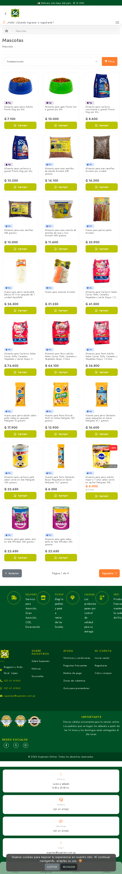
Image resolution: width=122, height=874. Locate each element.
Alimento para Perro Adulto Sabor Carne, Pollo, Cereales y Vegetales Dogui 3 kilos (61, 356)
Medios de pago (72, 673)
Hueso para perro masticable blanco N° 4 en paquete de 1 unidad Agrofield (19, 294)
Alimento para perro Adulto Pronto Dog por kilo (18, 108)
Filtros (109, 61)
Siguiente (109, 573)
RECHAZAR (69, 867)
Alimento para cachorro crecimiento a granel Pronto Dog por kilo (100, 109)
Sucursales (38, 676)
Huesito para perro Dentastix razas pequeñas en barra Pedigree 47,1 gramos (100, 418)
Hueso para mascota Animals (60, 292)
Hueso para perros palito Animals (98, 231)
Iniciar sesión (102, 658)
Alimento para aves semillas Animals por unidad (100, 170)
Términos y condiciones (76, 658)
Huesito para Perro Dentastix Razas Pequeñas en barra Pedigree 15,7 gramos (60, 479)
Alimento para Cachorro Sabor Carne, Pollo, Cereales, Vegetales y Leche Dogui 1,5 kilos (101, 296)
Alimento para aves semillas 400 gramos (18, 231)
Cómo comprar (103, 673)
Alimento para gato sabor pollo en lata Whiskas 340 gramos (58, 542)
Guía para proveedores (76, 688)
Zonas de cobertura (74, 680)
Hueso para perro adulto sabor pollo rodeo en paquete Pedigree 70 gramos (20, 418)
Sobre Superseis (40, 661)
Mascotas (21, 31)
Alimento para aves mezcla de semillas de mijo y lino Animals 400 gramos (60, 233)
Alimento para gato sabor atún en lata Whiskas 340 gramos (20, 540)
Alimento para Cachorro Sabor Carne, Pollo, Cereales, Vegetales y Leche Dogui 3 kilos (20, 357)
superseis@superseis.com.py (19, 696)
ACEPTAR (52, 867)
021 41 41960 (12, 680)
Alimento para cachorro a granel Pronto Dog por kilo (18, 170)
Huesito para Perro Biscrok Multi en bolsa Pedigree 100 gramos (60, 418)
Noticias (36, 668)
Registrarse (101, 665)
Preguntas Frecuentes (75, 665)
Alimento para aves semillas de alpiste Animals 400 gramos (59, 171)
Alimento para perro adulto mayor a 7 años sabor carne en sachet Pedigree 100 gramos (100, 481)
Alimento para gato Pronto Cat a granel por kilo (61, 108)
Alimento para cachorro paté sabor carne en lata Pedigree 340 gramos (19, 479)
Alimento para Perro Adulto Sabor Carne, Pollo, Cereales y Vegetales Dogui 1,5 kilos (101, 356)
